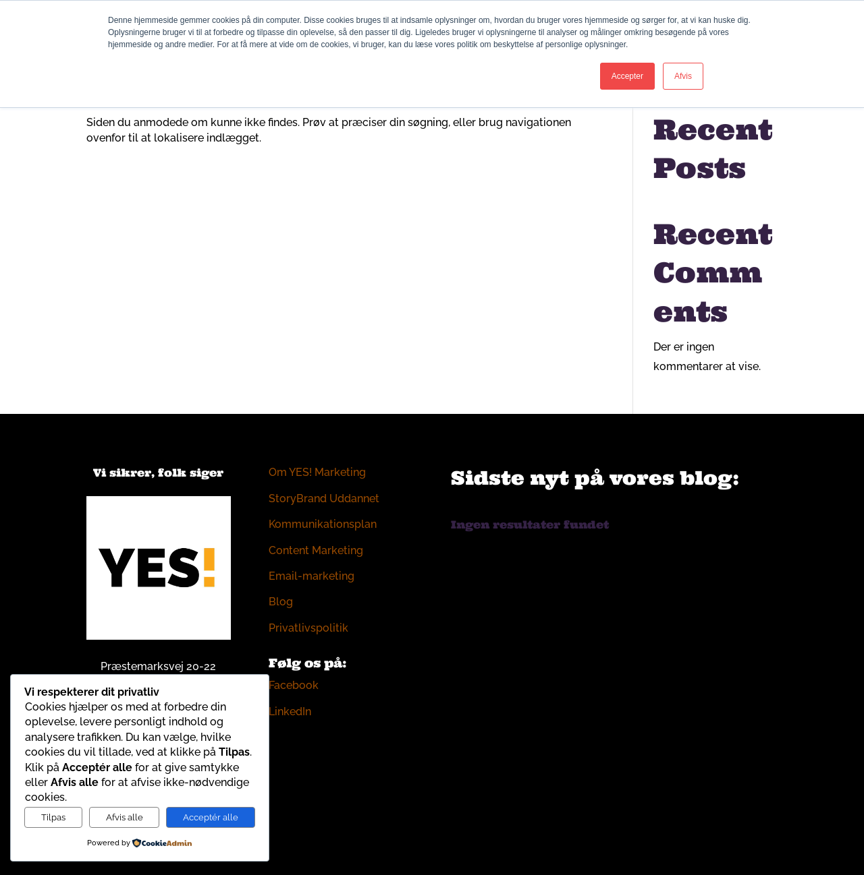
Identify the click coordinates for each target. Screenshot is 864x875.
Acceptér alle (210, 817)
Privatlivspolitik (308, 628)
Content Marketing (316, 550)
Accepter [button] (627, 76)
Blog (281, 601)
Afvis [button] (683, 76)
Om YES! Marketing (317, 472)
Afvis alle (124, 817)
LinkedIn (290, 711)
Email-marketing (311, 576)
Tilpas (53, 817)
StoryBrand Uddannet (324, 498)
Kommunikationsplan (323, 524)
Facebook (294, 685)
